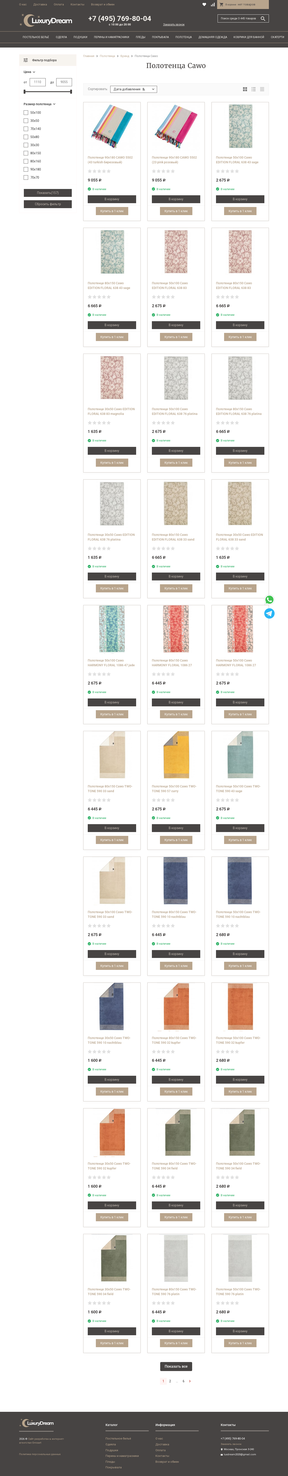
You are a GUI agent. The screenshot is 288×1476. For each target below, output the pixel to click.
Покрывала (160, 37)
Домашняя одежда (212, 37)
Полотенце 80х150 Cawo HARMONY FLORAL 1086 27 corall (172, 665)
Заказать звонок (173, 24)
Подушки (80, 37)
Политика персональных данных (40, 1454)
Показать (44, 193)
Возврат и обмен (103, 4)
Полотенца (184, 37)
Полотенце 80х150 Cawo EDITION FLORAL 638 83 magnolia (234, 287)
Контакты (77, 4)
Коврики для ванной (249, 37)
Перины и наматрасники (111, 37)
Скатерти (277, 37)
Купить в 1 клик (112, 211)
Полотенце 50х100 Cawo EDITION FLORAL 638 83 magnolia (170, 287)
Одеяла (61, 37)
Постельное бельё (36, 37)
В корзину (112, 199)
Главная (88, 56)
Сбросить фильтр (48, 204)
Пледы (140, 37)
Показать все (176, 1366)
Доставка (40, 4)
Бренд (125, 56)
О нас (23, 4)
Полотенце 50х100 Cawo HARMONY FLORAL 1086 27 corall (236, 665)
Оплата (59, 4)
